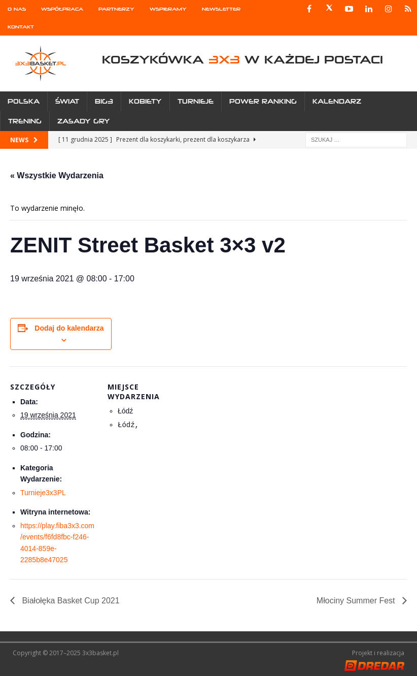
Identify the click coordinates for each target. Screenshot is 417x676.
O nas (17, 9)
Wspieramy (168, 9)
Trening (25, 121)
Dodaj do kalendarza (68, 328)
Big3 (104, 101)
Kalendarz (336, 101)
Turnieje (196, 101)
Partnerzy (116, 9)
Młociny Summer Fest (357, 600)
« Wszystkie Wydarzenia (56, 175)
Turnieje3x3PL (43, 493)
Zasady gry (83, 121)
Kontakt (21, 26)
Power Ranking (263, 101)
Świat (67, 101)
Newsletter (221, 9)
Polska (24, 101)
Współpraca (62, 9)
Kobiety (145, 101)
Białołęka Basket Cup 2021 (70, 600)
